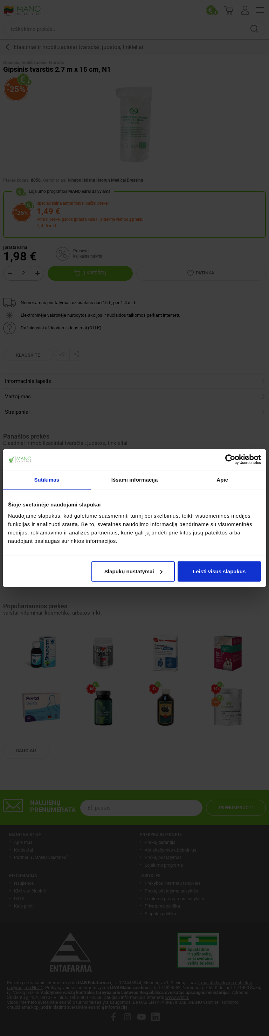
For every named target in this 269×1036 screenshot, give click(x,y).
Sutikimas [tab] (46, 480)
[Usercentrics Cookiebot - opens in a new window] (230, 459)
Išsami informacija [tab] (134, 480)
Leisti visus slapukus (219, 571)
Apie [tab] (222, 480)
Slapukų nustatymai (133, 571)
